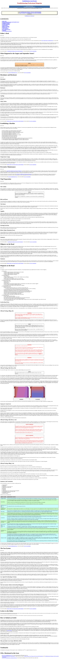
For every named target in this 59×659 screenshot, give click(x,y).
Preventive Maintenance (6, 24)
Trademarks (4, 30)
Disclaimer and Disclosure (6, 22)
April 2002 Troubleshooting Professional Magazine (24, 174)
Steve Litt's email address (33, 51)
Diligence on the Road (5, 26)
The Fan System (4, 27)
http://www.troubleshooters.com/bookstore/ (8, 656)
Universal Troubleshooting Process (12, 72)
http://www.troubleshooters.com (7, 655)
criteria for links (9, 630)
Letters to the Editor (5, 28)
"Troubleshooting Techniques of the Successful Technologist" (15, 51)
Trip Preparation (5, 25)
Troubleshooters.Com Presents (29, 1)
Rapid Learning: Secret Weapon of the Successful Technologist (15, 121)
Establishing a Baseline (5, 23)
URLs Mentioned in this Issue (7, 31)
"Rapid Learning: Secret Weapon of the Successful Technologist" (33, 656)
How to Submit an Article (6, 29)
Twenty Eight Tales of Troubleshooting (47, 40)
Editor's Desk (4, 21)
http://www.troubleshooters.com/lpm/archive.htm (9, 657)
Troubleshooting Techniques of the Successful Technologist (31, 12)
